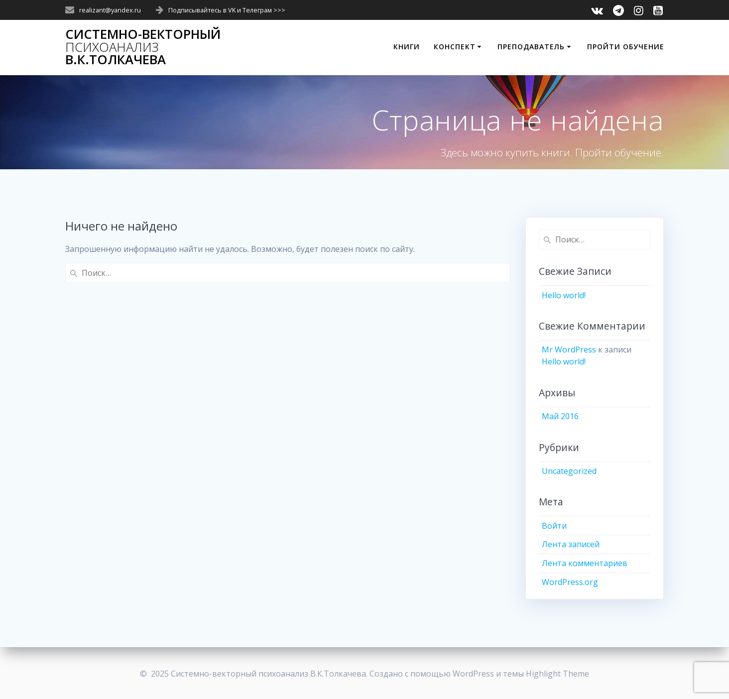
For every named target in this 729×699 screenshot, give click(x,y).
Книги (406, 46)
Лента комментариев (584, 563)
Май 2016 (560, 416)
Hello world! (564, 295)
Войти (554, 525)
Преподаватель (531, 46)
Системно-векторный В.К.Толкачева (143, 47)
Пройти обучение (625, 46)
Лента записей (571, 544)
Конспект (455, 46)
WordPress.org (570, 582)
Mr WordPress (569, 349)
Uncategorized (569, 471)
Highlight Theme (557, 673)
